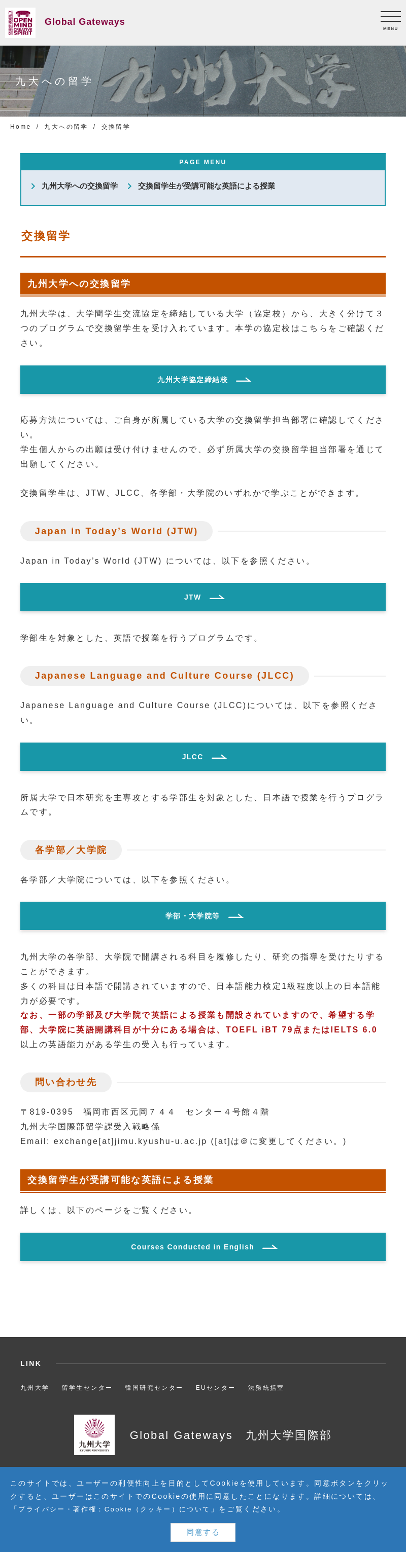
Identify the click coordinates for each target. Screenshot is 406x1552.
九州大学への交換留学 (80, 186)
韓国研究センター (154, 1387)
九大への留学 (66, 126)
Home (20, 126)
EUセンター (216, 1387)
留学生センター (87, 1387)
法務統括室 (266, 1387)
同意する (203, 1532)
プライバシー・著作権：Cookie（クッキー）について (120, 1509)
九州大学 (35, 1387)
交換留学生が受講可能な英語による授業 (206, 186)
